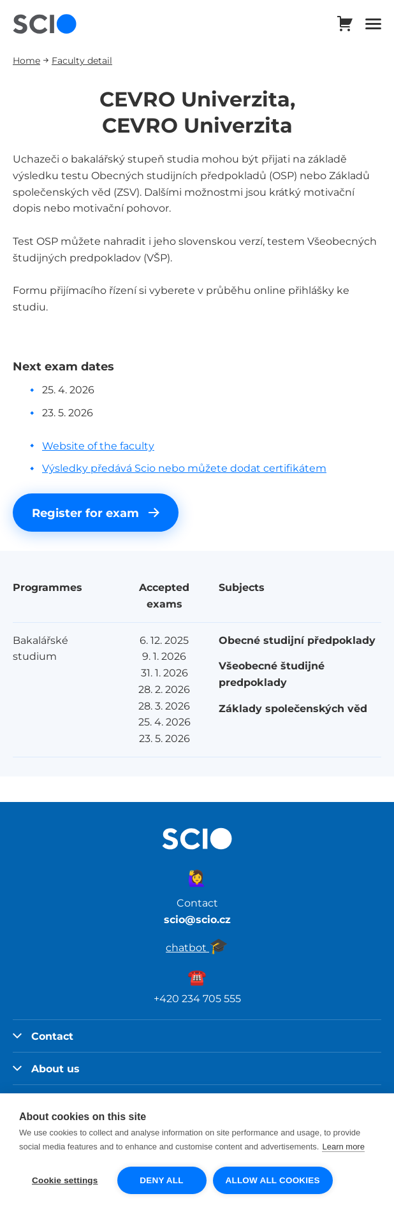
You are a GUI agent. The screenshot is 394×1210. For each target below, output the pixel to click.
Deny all (161, 1180)
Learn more (343, 1146)
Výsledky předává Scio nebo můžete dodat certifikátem (184, 468)
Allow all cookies (273, 1180)
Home (26, 60)
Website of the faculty (98, 445)
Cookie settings (65, 1180)
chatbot (197, 947)
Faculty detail (82, 60)
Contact (43, 1036)
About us (46, 1068)
